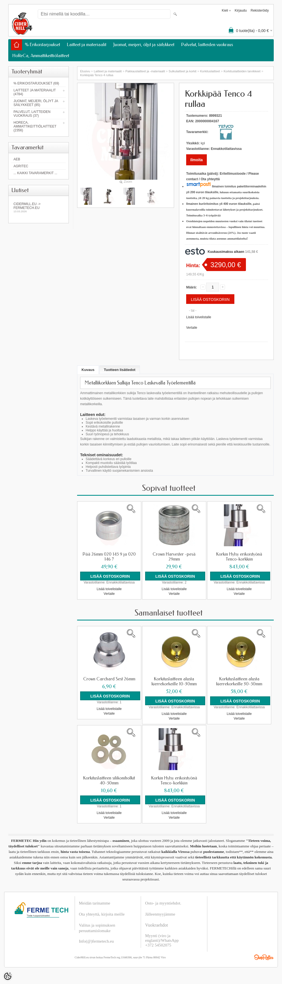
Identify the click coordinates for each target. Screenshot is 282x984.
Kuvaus (88, 370)
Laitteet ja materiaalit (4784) (34, 92)
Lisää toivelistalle (198, 317)
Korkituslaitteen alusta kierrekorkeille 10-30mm (174, 681)
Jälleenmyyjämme (160, 914)
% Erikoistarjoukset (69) (36, 83)
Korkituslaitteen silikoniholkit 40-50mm (109, 781)
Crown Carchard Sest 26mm (109, 679)
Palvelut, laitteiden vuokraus (207, 44)
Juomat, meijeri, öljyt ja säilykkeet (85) (35, 103)
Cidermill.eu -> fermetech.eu (38, 207)
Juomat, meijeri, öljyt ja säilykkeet (143, 44)
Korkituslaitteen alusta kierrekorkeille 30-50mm (239, 681)
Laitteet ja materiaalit (86, 44)
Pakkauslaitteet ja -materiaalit (145, 71)
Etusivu (85, 71)
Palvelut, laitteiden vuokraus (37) (31, 114)
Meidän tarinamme (94, 903)
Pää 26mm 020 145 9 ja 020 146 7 (109, 557)
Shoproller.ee (263, 957)
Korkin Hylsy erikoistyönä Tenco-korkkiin (239, 557)
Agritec (20, 166)
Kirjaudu (241, 10)
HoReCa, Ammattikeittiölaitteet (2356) (34, 126)
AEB (16, 159)
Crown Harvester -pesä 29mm (174, 557)
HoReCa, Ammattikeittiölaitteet (40, 55)
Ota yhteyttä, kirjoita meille (102, 914)
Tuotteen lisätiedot (119, 370)
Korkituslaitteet (210, 71)
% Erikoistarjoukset (42, 44)
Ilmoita (196, 160)
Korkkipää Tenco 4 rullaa (96, 75)
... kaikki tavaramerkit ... (35, 173)
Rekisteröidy (260, 10)
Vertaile (191, 328)
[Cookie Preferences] (8, 976)
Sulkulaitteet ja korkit (182, 71)
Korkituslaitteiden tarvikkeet (242, 71)
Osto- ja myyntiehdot (162, 903)
